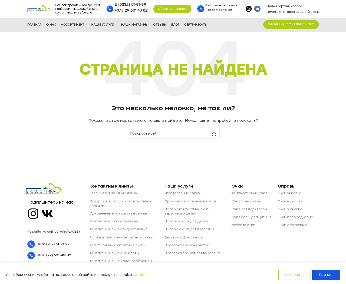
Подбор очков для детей (186, 223)
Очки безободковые (295, 218)
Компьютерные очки (249, 194)
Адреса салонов (218, 10)
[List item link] (55, 245)
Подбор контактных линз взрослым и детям (187, 212)
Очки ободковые (292, 226)
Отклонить (294, 275)
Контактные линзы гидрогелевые (118, 230)
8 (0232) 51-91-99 (130, 5)
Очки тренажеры (246, 202)
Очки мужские (290, 202)
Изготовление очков (182, 194)
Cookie (141, 275)
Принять (326, 275)
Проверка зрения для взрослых (192, 254)
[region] (173, 273)
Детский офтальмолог (185, 238)
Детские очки (243, 226)
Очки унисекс (289, 194)
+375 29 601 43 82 (131, 11)
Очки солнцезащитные (251, 218)
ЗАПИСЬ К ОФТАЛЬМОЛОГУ (291, 25)
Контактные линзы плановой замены (121, 262)
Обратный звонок (172, 9)
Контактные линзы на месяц (114, 254)
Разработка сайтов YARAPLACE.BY (53, 232)
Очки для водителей (249, 210)
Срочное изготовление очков (190, 202)
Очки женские (290, 210)
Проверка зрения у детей (187, 246)
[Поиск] (173, 134)
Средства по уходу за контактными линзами (120, 204)
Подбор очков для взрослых (189, 230)
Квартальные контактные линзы (117, 246)
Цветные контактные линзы (113, 194)
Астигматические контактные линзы (121, 238)
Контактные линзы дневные (113, 223)
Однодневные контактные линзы (118, 214)
